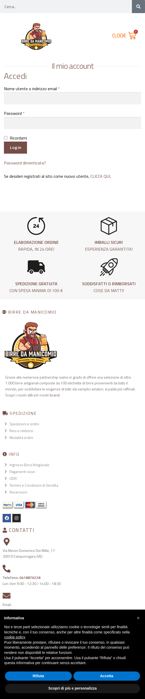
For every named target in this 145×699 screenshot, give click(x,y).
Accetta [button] (106, 676)
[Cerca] (138, 6)
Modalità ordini (21, 437)
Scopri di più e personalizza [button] (72, 688)
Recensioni (18, 492)
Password (14, 113)
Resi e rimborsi (21, 430)
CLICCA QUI (100, 176)
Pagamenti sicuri (22, 471)
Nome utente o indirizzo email (32, 88)
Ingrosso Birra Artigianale (29, 464)
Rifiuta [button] (38, 676)
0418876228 (29, 577)
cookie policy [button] (14, 637)
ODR (13, 478)
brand (55, 395)
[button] (138, 618)
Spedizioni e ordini (24, 424)
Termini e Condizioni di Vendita (33, 485)
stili (30, 395)
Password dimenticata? (25, 163)
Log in (15, 147)
